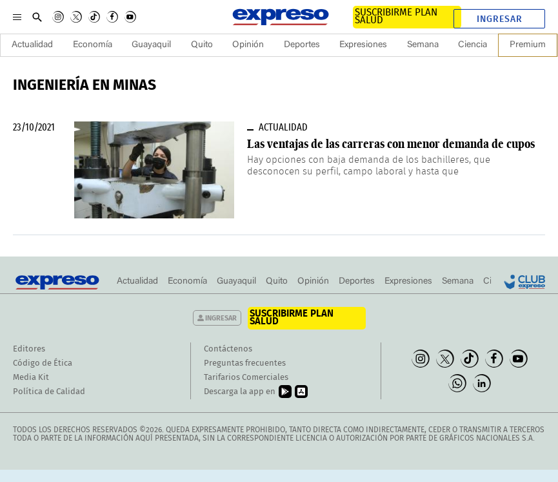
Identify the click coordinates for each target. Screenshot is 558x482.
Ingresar (500, 19)
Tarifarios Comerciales (246, 377)
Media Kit (31, 377)
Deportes (302, 45)
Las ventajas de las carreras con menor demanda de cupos (391, 143)
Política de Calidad (49, 392)
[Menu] (17, 16)
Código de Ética (42, 363)
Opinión (248, 45)
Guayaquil (151, 45)
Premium (528, 45)
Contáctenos (228, 349)
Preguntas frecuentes (245, 363)
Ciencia (472, 45)
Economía (92, 45)
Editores (29, 349)
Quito (202, 45)
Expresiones (363, 45)
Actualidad (32, 45)
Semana (423, 45)
